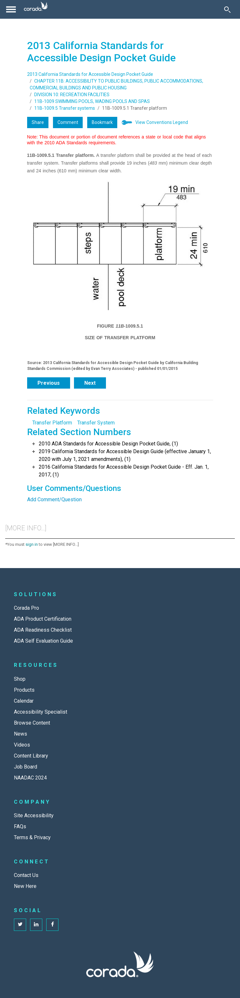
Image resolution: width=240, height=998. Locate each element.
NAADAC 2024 (30, 778)
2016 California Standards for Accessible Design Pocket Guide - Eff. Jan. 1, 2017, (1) (124, 471)
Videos (22, 745)
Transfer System (96, 423)
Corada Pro (26, 608)
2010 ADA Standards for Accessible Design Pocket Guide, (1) (108, 444)
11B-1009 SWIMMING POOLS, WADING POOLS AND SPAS (92, 101)
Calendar (24, 701)
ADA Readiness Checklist (43, 630)
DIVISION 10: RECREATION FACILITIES (72, 94)
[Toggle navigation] (11, 9)
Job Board (25, 767)
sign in (32, 544)
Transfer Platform (52, 423)
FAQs (20, 826)
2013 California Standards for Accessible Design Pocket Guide (90, 74)
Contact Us (26, 875)
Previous (48, 383)
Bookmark (102, 122)
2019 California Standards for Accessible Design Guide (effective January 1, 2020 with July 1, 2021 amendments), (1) (125, 455)
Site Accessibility (34, 815)
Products (24, 690)
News (20, 734)
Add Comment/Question (54, 499)
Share (38, 122)
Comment (67, 122)
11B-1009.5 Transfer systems (64, 108)
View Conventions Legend (161, 122)
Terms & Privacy (32, 837)
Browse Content (32, 723)
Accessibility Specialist (40, 712)
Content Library (31, 756)
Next (90, 383)
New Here (25, 886)
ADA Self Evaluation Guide (43, 641)
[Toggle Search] (227, 9)
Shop (20, 679)
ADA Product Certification (42, 619)
